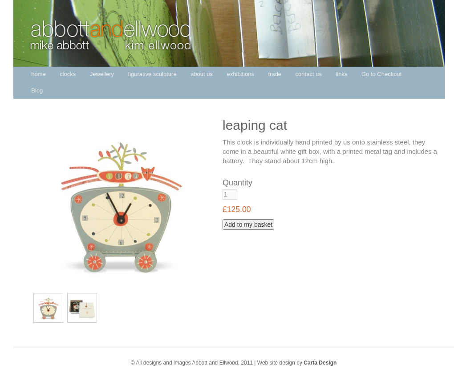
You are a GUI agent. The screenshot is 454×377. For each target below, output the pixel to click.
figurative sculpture (152, 74)
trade (274, 74)
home (38, 74)
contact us (309, 74)
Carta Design (320, 363)
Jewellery (102, 74)
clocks (68, 74)
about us (202, 74)
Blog (37, 90)
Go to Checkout (381, 74)
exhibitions (240, 74)
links (341, 74)
